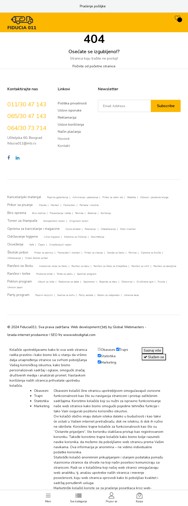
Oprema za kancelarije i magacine (33, 228)
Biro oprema (16, 213)
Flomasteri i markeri (69, 252)
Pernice (133, 252)
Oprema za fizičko (151, 252)
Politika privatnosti (72, 103)
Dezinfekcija (97, 237)
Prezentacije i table (60, 213)
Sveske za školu (115, 252)
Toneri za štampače (22, 220)
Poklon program (19, 281)
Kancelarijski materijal (24, 197)
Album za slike (46, 281)
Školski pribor (17, 252)
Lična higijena (52, 237)
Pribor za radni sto (112, 197)
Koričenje (106, 213)
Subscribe (166, 106)
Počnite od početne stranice (94, 66)
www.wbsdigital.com (79, 335)
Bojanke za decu (108, 281)
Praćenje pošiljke (93, 6)
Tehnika (79, 213)
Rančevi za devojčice (164, 266)
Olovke (43, 205)
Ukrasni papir (15, 287)
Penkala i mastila (89, 205)
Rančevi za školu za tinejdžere (110, 266)
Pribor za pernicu (43, 252)
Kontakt (64, 145)
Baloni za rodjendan (108, 295)
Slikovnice (126, 281)
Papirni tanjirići (44, 295)
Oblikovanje (14, 258)
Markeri (55, 205)
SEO (54, 335)
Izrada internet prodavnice (27, 335)
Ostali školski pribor (36, 258)
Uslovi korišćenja (71, 124)
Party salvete (86, 295)
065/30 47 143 (26, 116)
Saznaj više (152, 350)
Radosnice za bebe (69, 281)
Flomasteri (69, 205)
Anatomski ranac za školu (53, 266)
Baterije (92, 213)
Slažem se (154, 357)
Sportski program (86, 274)
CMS (103, 327)
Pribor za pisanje (20, 204)
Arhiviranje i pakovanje (85, 197)
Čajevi (41, 244)
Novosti (64, 138)
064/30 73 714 (26, 128)
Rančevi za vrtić (140, 266)
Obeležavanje (108, 229)
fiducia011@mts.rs (21, 143)
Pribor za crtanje (93, 252)
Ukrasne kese (131, 295)
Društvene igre (145, 281)
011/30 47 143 (26, 104)
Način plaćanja (69, 131)
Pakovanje (90, 229)
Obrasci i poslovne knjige (154, 197)
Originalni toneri (78, 221)
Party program (18, 295)
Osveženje (15, 244)
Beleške (131, 197)
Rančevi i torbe (18, 273)
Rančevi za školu (20, 265)
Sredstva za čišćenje (75, 237)
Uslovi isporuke (70, 110)
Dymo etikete (73, 229)
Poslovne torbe (44, 274)
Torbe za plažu (65, 274)
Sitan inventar (128, 229)
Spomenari (89, 281)
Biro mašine (39, 213)
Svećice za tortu (66, 295)
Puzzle (161, 281)
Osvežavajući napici (60, 244)
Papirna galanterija (57, 197)
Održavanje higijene (22, 236)
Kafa (31, 244)
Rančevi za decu (80, 266)
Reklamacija (67, 117)
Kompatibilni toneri (54, 221)
